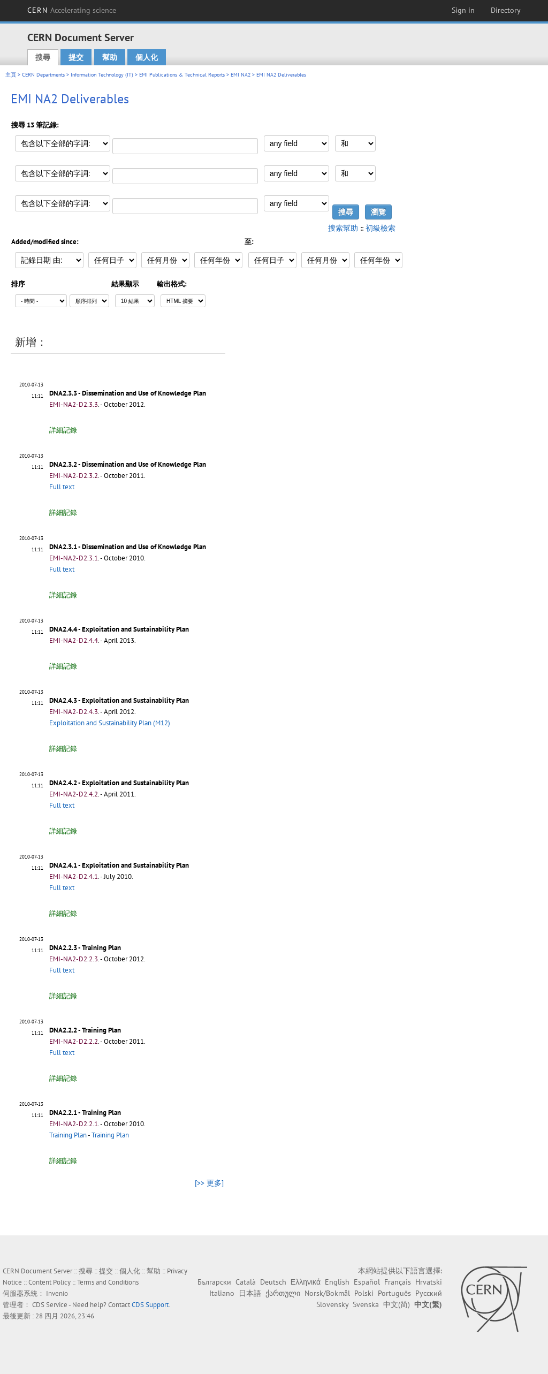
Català (245, 1282)
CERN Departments (43, 74)
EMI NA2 (240, 74)
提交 (75, 57)
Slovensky (332, 1304)
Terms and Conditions (108, 1282)
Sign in (463, 10)
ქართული (282, 1293)
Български (214, 1282)
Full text (61, 486)
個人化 (146, 57)
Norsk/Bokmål (327, 1293)
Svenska (366, 1304)
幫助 (109, 57)
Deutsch (273, 1282)
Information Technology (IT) (102, 74)
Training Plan (68, 1135)
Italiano (221, 1293)
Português (394, 1293)
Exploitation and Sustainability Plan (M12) (109, 722)
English (337, 1282)
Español (367, 1282)
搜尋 (42, 57)
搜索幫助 (343, 228)
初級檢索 (380, 228)
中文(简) (396, 1304)
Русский (428, 1293)
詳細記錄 (63, 430)
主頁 (10, 74)
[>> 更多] (209, 1183)
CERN (71, 10)
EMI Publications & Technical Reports (182, 74)
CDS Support (150, 1304)
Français (397, 1282)
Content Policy (49, 1282)
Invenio (57, 1293)
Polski (364, 1293)
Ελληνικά (306, 1282)
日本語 (250, 1293)
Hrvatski (428, 1282)
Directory (506, 10)
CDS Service (49, 1304)
